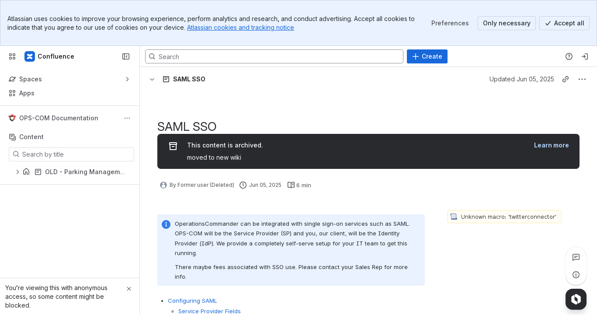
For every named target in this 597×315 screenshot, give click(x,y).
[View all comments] (576, 257)
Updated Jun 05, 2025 (521, 79)
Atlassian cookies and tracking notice (240, 27)
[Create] (427, 56)
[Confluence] (50, 56)
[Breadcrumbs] (191, 79)
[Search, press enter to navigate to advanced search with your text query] (274, 56)
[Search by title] (77, 154)
